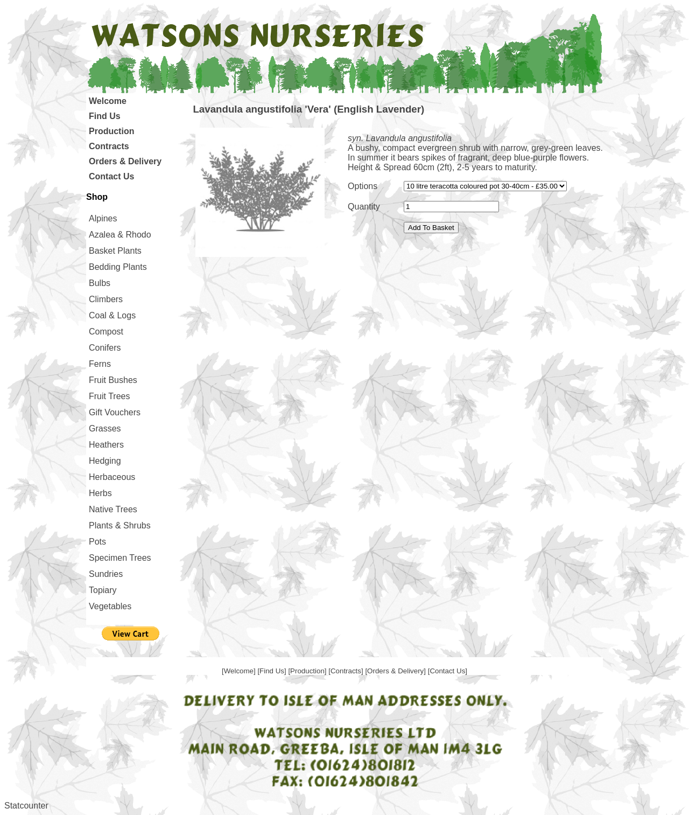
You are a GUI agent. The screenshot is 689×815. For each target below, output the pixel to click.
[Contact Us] (447, 671)
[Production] (308, 671)
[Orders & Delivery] (396, 671)
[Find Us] (272, 671)
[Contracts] (346, 671)
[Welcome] (239, 671)
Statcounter (26, 805)
